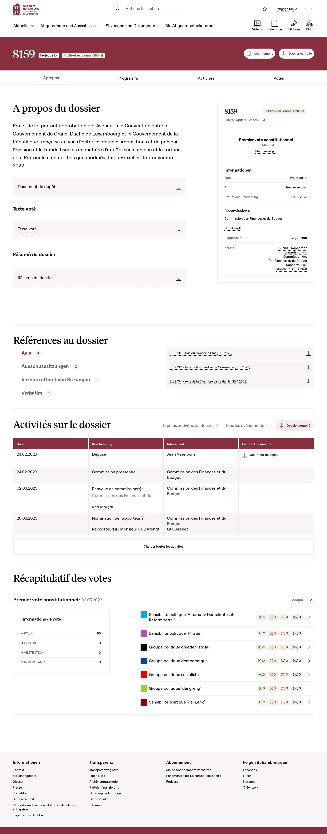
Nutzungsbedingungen (106, 793)
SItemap (95, 805)
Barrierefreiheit (23, 799)
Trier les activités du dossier (188, 427)
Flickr (247, 776)
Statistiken (20, 793)
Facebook (250, 770)
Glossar (18, 782)
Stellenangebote (24, 776)
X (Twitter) (250, 787)
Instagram (250, 782)
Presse (17, 787)
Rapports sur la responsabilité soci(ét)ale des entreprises (45, 807)
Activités (206, 78)
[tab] (74, 354)
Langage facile (286, 9)
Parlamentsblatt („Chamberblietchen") (193, 776)
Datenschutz (98, 799)
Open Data (97, 776)
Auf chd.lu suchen (142, 8)
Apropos (51, 78)
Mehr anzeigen (265, 187)
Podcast (172, 782)
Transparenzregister (103, 770)
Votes (279, 78)
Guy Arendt (232, 264)
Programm (128, 78)
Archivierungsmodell (104, 782)
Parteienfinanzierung (104, 787)
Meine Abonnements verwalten (188, 770)
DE (307, 9)
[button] (227, 619)
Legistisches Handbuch (30, 815)
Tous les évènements (244, 427)
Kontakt (18, 770)
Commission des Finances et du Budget (253, 254)
